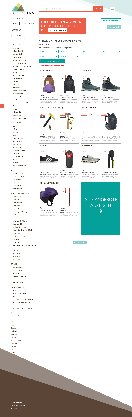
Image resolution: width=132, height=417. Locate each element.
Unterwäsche (17, 144)
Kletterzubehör (18, 224)
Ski (14, 296)
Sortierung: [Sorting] (111, 20)
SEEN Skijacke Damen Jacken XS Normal (47, 97)
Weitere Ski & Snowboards (21, 302)
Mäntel (15, 129)
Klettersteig (16, 215)
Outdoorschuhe (18, 267)
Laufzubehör (17, 259)
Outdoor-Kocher (18, 54)
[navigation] (112, 9)
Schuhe (14, 264)
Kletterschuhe (17, 203)
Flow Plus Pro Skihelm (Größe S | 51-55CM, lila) (47, 210)
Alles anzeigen (113, 27)
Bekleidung (16, 123)
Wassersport (17, 115)
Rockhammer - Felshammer (44, 135)
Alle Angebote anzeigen (100, 205)
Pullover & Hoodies (19, 138)
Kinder (31, 24)
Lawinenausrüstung (19, 94)
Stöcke (15, 72)
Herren (23, 24)
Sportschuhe (17, 273)
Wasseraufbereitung (19, 91)
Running (14, 250)
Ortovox (13, 352)
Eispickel (15, 100)
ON (12, 349)
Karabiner (16, 218)
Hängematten (17, 45)
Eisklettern (16, 242)
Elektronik (16, 84)
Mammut (14, 337)
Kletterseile (16, 200)
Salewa (13, 328)
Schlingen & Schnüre (19, 227)
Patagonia (14, 343)
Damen (15, 24)
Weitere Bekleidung (19, 166)
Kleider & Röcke (18, 156)
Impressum (14, 408)
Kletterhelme (17, 206)
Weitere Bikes (17, 189)
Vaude (13, 319)
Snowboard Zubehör (19, 293)
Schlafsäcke (16, 42)
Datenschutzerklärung (17, 405)
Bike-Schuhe (17, 179)
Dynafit (13, 346)
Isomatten (16, 48)
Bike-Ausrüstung (18, 176)
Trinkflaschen (17, 88)
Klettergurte (17, 196)
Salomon (14, 334)
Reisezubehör (17, 112)
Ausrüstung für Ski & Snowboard (23, 299)
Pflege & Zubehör (18, 69)
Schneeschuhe (17, 97)
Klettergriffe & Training (20, 236)
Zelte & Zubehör (18, 51)
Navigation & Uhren (19, 60)
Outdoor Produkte (16, 402)
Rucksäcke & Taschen (20, 39)
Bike (12, 170)
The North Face (16, 340)
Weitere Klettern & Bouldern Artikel (24, 245)
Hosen (15, 135)
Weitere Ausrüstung (19, 118)
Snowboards (17, 290)
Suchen (98, 8)
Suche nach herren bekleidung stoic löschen (53, 65)
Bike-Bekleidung (18, 173)
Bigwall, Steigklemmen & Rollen (23, 230)
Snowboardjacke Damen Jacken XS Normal (67, 97)
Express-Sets (17, 209)
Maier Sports (15, 316)
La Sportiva (14, 331)
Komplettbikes (17, 186)
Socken (15, 159)
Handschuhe (17, 147)
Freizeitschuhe (17, 270)
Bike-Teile (16, 183)
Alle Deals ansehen (58, 30)
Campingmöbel (17, 78)
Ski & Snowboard (18, 287)
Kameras (15, 81)
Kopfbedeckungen (19, 150)
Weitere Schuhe (18, 282)
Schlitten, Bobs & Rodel (20, 103)
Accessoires (16, 153)
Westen (15, 132)
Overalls (15, 162)
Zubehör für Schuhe (19, 276)
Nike (12, 325)
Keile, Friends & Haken (20, 221)
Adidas (13, 313)
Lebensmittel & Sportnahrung (22, 66)
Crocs (14, 279)
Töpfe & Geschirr (18, 75)
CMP (12, 322)
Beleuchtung (17, 57)
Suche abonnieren (49, 61)
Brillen (15, 109)
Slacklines (16, 106)
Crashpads (16, 239)
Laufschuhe (16, 253)
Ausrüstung (16, 36)
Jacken (15, 126)
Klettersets (16, 233)
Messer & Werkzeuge (20, 63)
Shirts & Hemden (18, 141)
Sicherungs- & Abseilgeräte (22, 212)
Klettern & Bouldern (20, 193)
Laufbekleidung (18, 256)
